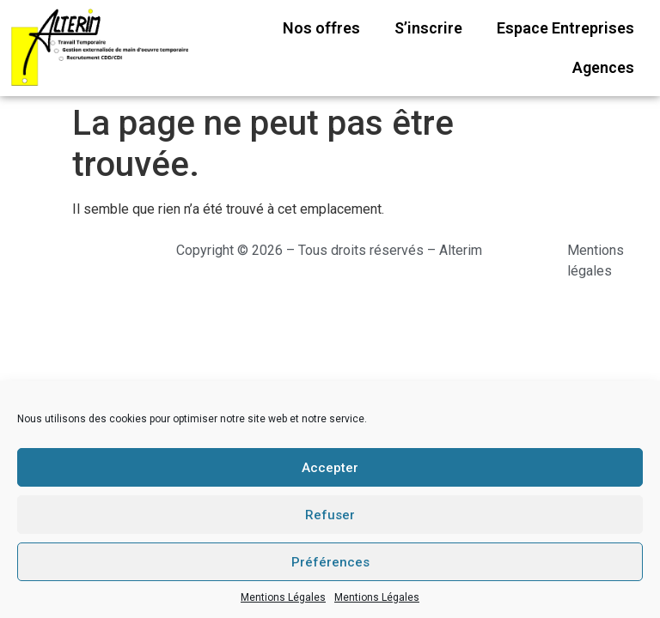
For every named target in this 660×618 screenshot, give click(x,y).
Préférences (330, 562)
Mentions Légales (283, 597)
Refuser (330, 515)
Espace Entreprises (565, 28)
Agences (603, 67)
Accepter (330, 468)
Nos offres (321, 28)
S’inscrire (428, 28)
